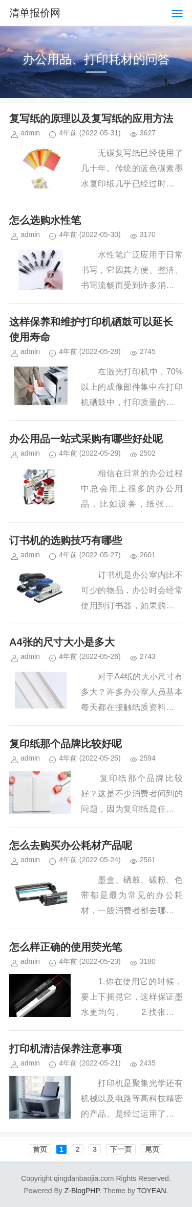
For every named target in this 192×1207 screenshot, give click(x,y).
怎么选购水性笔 (45, 220)
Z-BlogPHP (82, 1191)
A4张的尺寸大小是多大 (62, 642)
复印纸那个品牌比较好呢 (65, 743)
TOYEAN (151, 1191)
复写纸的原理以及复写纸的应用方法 (91, 118)
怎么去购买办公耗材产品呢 (70, 845)
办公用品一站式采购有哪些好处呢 (86, 438)
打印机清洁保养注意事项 (65, 1048)
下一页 (121, 1149)
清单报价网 (34, 12)
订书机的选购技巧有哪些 (65, 540)
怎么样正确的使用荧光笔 (65, 947)
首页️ (40, 1149)
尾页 (152, 1149)
